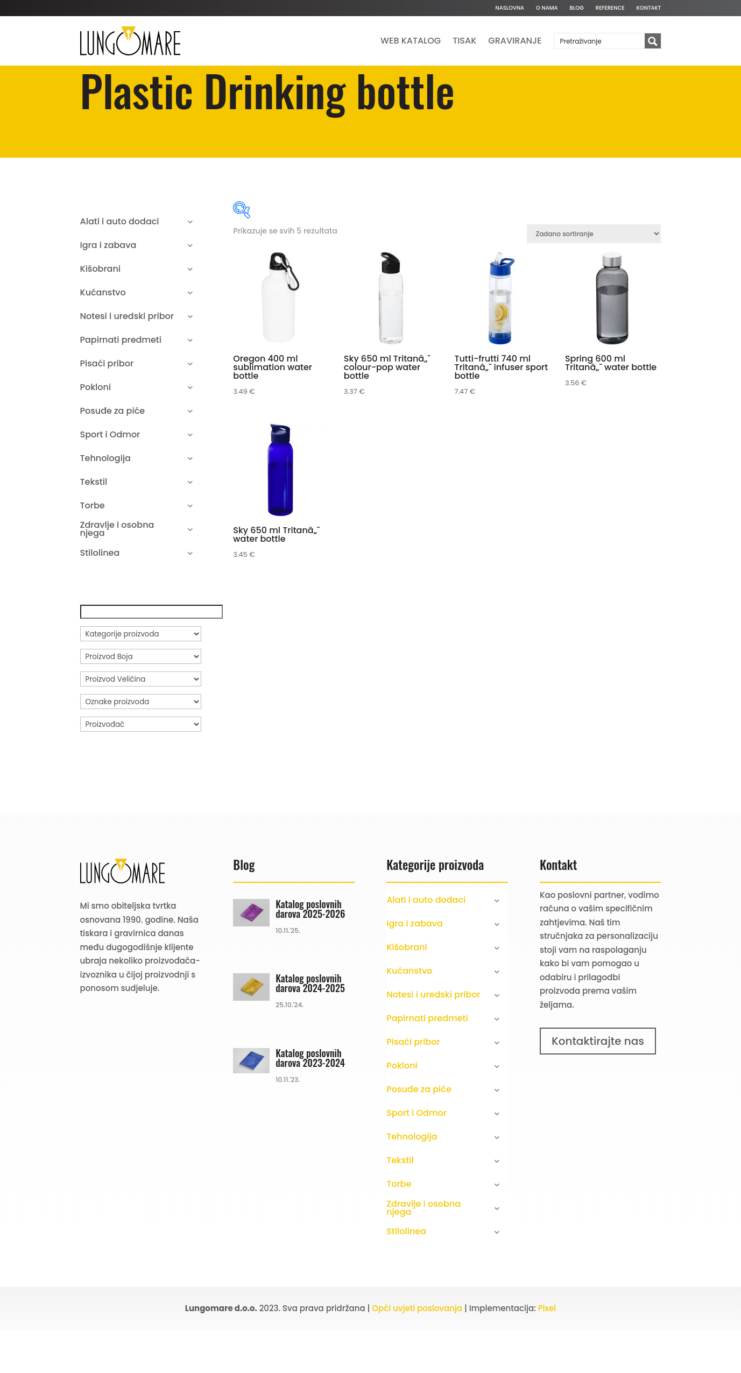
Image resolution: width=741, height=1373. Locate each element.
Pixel (547, 1351)
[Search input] (600, 41)
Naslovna (509, 8)
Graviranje (514, 40)
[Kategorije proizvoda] (140, 677)
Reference (610, 8)
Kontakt (649, 8)
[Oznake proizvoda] (140, 745)
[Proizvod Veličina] (140, 722)
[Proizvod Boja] (140, 699)
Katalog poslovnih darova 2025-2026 (310, 952)
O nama (546, 8)
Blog (577, 8)
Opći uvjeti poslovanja (417, 1351)
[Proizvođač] (140, 767)
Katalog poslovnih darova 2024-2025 (310, 1026)
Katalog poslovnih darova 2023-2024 (310, 1101)
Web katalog (410, 40)
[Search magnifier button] (653, 41)
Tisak (464, 40)
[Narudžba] (594, 277)
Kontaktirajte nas (598, 1084)
